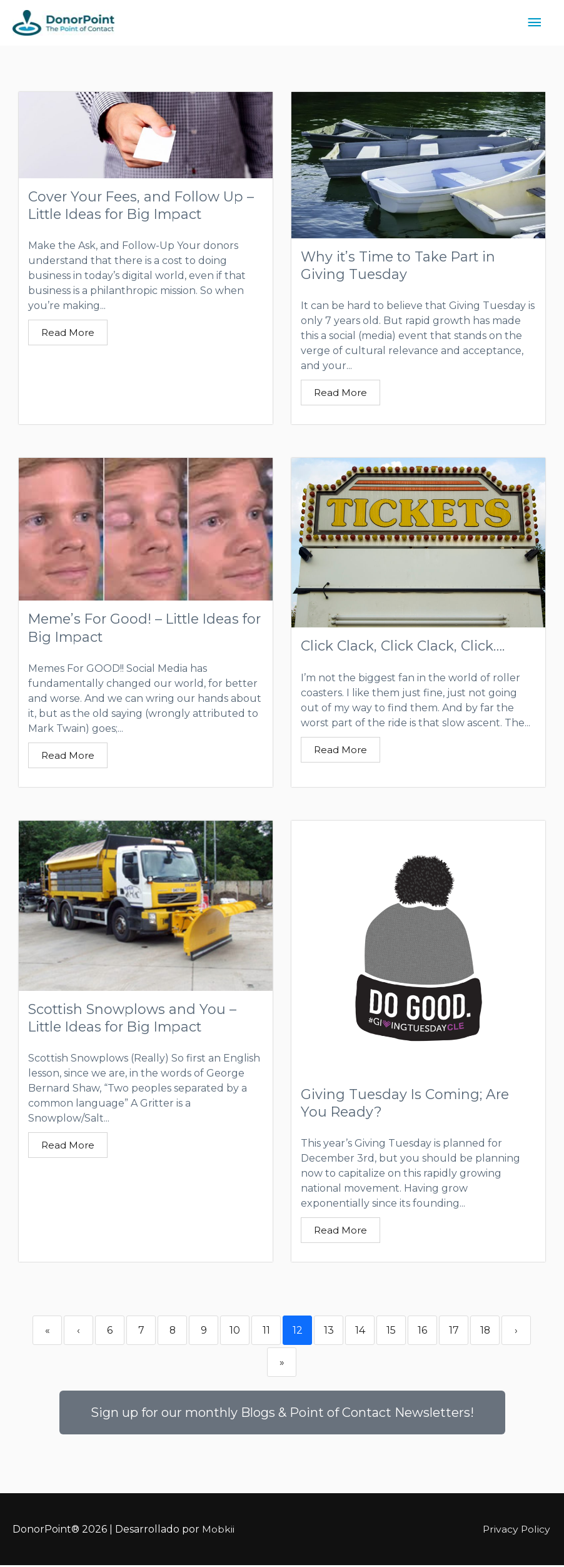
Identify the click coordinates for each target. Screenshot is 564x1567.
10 (234, 1332)
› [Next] (516, 1332)
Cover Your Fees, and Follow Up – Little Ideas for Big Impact (143, 205)
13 (329, 1332)
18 (485, 1332)
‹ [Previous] (78, 1332)
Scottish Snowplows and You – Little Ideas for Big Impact (133, 1019)
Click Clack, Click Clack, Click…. (403, 645)
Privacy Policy (517, 1530)
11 (266, 1332)
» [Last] (282, 1364)
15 (391, 1332)
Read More (67, 333)
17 (454, 1332)
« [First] (47, 1332)
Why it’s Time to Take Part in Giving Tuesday (401, 265)
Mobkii (218, 1530)
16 (422, 1332)
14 (360, 1332)
